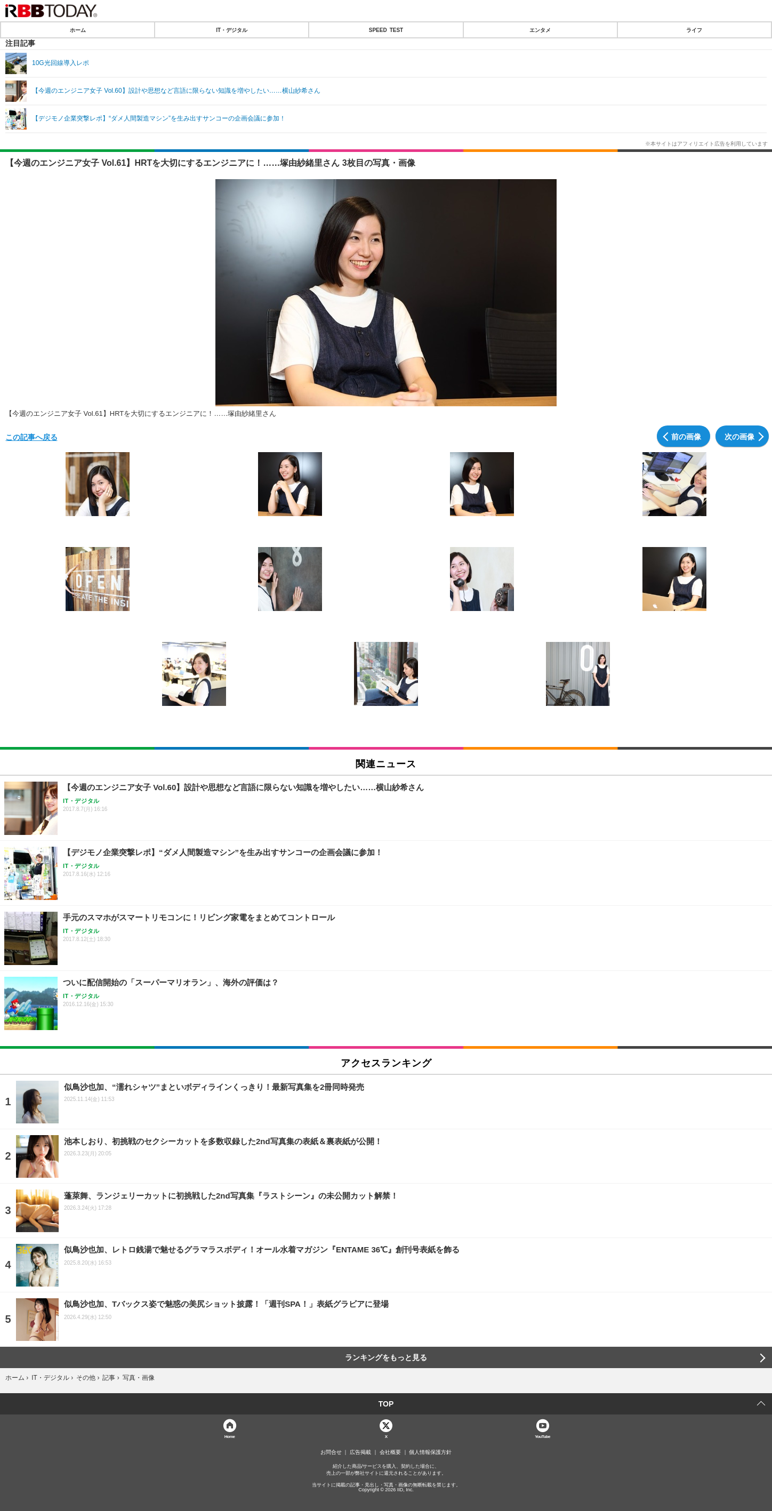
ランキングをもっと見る (386, 1357)
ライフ (694, 30)
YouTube (542, 1436)
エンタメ (540, 30)
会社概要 (390, 1452)
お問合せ (331, 1452)
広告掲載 (360, 1452)
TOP (386, 1404)
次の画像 (739, 436)
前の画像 (686, 436)
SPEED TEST (386, 30)
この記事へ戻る (31, 436)
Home (229, 1436)
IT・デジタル (231, 30)
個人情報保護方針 (430, 1452)
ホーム (78, 30)
